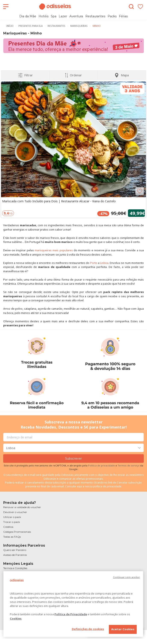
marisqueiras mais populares (54, 250)
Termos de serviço (129, 465)
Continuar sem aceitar (126, 577)
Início (10, 25)
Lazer (63, 16)
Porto (93, 263)
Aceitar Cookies (122, 629)
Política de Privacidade (70, 614)
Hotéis (43, 16)
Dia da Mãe (27, 16)
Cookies (15, 618)
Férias (123, 16)
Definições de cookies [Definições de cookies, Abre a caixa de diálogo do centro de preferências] (88, 629)
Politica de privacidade (102, 465)
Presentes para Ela (30, 25)
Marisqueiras (79, 25)
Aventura (76, 16)
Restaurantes (95, 16)
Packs (112, 16)
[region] (73, 604)
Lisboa (104, 263)
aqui (79, 486)
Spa (53, 16)
